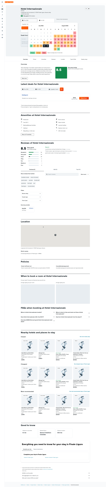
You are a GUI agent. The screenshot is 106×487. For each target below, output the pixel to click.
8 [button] (74, 36)
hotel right (29, 183)
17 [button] (47, 39)
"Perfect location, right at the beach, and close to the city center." (61, 151)
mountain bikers (31, 186)
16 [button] (44, 39)
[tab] (32, 169)
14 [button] (37, 39)
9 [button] (44, 36)
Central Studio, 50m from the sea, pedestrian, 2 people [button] (80, 353)
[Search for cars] (2, 12)
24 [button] (47, 42)
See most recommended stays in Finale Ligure (79, 391)
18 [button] (50, 39)
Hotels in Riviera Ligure (56, 484)
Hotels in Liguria (47, 484)
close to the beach (34, 177)
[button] (2, 2)
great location (24, 180)
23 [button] (44, 42)
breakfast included (25, 177)
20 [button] (34, 42)
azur (34, 183)
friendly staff (36, 180)
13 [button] (34, 39)
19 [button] (31, 42)
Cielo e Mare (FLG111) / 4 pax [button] (62, 354)
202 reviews (32, 16)
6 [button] (34, 36)
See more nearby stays (85, 336)
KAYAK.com (23, 484)
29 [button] (41, 46)
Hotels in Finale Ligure (28, 457)
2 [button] (44, 33)
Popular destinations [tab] (38, 449)
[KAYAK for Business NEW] (2, 27)
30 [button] (44, 46)
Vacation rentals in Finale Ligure (51, 457)
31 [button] (47, 46)
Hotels (28, 484)
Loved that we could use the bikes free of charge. (57, 149)
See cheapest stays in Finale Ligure (82, 364)
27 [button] (34, 46)
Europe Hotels (33, 484)
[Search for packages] (2, 14)
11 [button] (50, 36)
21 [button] (37, 42)
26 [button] (31, 46)
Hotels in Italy (40, 484)
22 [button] (41, 42)
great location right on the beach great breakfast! (57, 153)
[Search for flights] (2, 6)
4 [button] (50, 33)
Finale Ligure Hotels (65, 484)
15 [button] (41, 39)
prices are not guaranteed (47, 469)
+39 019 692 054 (25, 14)
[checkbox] (27, 209)
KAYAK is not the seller (56, 473)
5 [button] (31, 36)
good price (23, 183)
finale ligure (23, 186)
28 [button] (37, 46)
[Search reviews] (63, 174)
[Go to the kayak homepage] (9, 2)
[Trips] (2, 31)
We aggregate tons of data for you (56, 475)
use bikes (31, 180)
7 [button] (37, 36)
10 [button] (47, 36)
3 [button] (47, 33)
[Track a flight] (2, 24)
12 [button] (31, 39)
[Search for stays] (2, 9)
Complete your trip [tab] (27, 449)
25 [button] (50, 42)
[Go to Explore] (2, 21)
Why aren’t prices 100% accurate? (56, 478)
